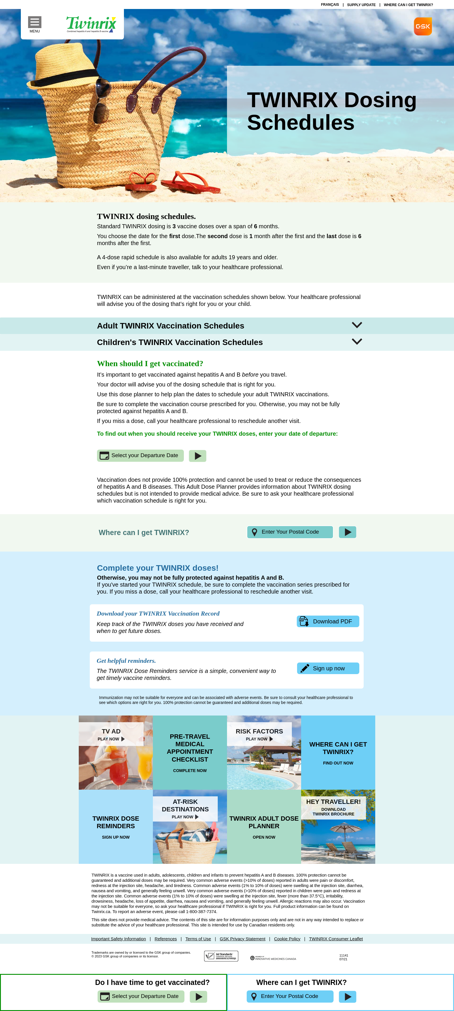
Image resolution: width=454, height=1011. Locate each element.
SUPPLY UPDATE (361, 5)
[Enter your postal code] (290, 532)
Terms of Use (198, 938)
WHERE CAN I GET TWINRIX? (408, 5)
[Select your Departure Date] (140, 456)
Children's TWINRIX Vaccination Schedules (180, 342)
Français (330, 5)
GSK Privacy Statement (243, 938)
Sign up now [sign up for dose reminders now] (329, 668)
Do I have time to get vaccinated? (152, 982)
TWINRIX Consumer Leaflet (336, 938)
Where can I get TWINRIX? (144, 532)
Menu (35, 31)
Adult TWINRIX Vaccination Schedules (170, 325)
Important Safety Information (118, 938)
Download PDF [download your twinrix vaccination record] (332, 621)
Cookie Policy (287, 938)
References (166, 938)
